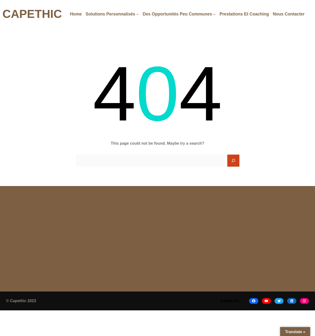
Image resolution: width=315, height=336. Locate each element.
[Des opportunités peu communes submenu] (214, 14)
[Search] (233, 161)
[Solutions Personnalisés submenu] (137, 14)
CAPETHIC (32, 13)
